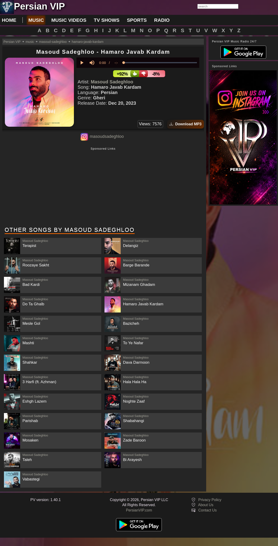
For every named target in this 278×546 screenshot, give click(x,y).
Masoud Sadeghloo (112, 81)
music (36, 20)
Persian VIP (12, 42)
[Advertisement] (103, 187)
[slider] (160, 62)
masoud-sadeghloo (53, 42)
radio (162, 20)
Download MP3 (185, 124)
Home (9, 20)
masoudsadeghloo (107, 136)
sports (137, 20)
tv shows (107, 20)
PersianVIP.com (139, 510)
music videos (68, 20)
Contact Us (207, 510)
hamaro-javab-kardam (88, 42)
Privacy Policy (209, 500)
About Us (205, 505)
